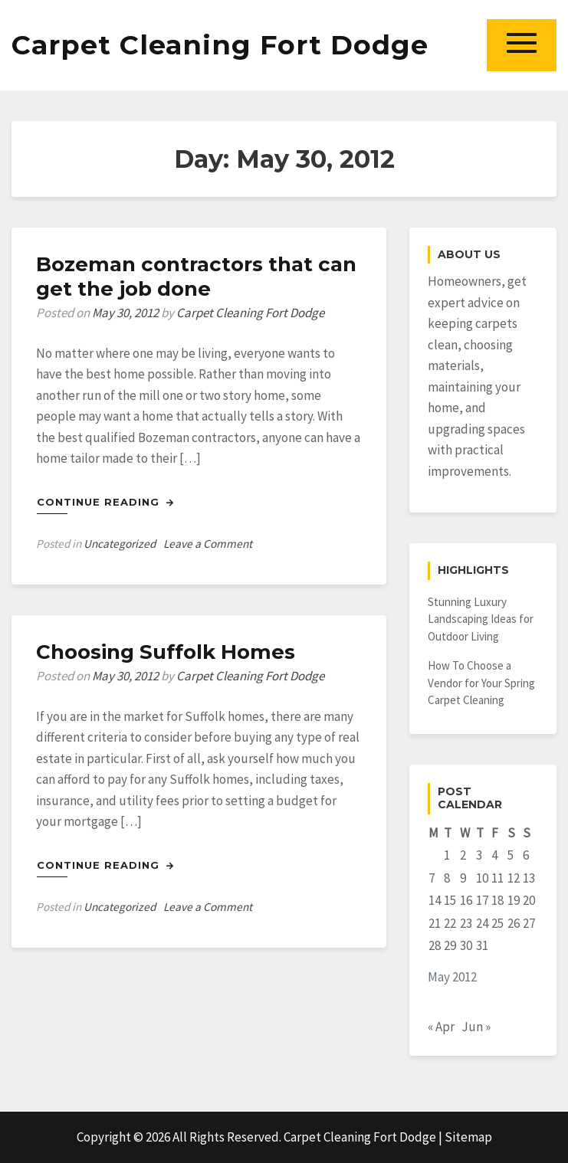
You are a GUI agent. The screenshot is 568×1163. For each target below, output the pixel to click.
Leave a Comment (207, 543)
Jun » (476, 1026)
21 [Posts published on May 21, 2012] (434, 923)
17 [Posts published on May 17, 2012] (482, 900)
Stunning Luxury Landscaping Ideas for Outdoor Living (481, 619)
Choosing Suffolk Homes (165, 652)
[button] (521, 45)
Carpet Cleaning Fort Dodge (219, 44)
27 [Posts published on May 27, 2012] (529, 923)
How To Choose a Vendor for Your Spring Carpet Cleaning (481, 682)
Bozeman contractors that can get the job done (196, 276)
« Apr (441, 1026)
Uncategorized (120, 543)
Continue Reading (105, 502)
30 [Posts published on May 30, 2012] (466, 945)
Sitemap (468, 1137)
